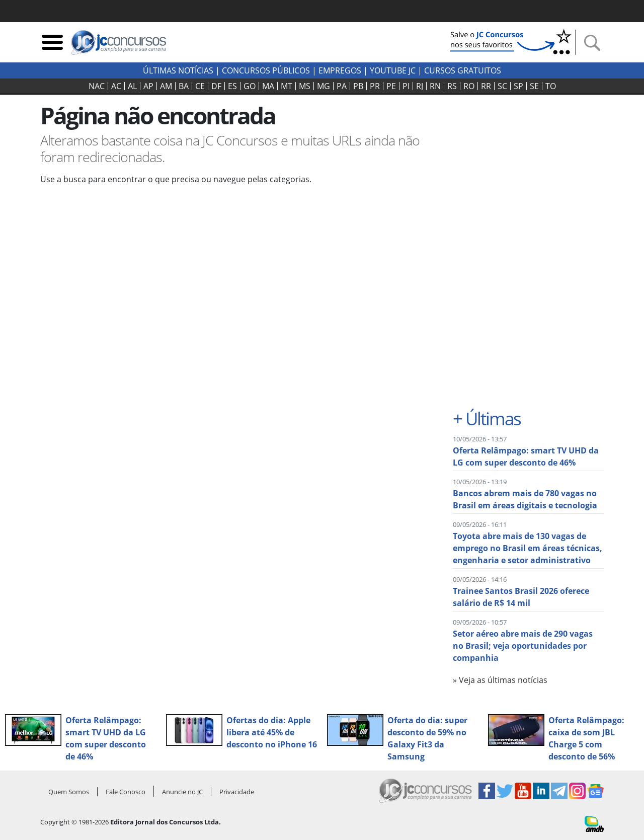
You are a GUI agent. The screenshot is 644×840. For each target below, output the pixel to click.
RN (435, 86)
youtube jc (393, 70)
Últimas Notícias (178, 70)
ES (232, 86)
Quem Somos (68, 791)
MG (323, 86)
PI (406, 86)
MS (304, 86)
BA (184, 86)
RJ (419, 86)
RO (468, 86)
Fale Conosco (125, 791)
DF (216, 86)
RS (452, 86)
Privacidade (236, 791)
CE (200, 86)
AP (148, 86)
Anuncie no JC (182, 791)
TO (550, 86)
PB (358, 86)
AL (132, 86)
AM (166, 86)
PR (375, 86)
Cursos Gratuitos (462, 70)
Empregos (339, 70)
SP (518, 86)
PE (391, 86)
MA (268, 86)
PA (342, 86)
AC (116, 86)
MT (286, 86)
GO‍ (250, 86)
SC (502, 86)
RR (486, 86)
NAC (97, 86)
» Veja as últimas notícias (500, 679)
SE (534, 86)
